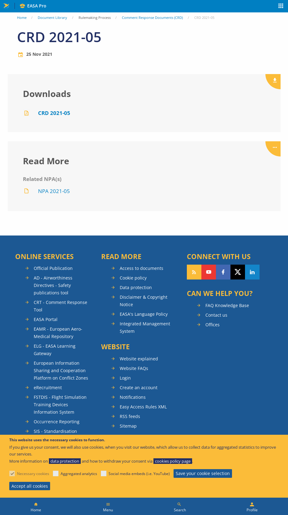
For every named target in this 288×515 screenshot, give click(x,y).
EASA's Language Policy (144, 314)
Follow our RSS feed (194, 272)
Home (22, 17)
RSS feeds (130, 416)
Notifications (133, 397)
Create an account (138, 387)
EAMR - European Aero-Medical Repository (58, 332)
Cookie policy (133, 278)
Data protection (136, 287)
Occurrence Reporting (57, 422)
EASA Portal (46, 319)
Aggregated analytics (79, 473)
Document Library (52, 17)
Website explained (139, 359)
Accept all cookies (29, 486)
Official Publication (53, 268)
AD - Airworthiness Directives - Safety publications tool (53, 285)
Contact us (216, 315)
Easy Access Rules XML (143, 407)
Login (125, 378)
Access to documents (141, 268)
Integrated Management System (145, 327)
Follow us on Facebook (223, 272)
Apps (281, 6)
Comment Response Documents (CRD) (152, 17)
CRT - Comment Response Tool (60, 306)
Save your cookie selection (203, 473)
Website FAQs (134, 368)
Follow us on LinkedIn (252, 272)
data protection (64, 461)
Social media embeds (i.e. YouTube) (139, 473)
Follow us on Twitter (237, 272)
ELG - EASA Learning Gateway (54, 349)
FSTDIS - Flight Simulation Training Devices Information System (60, 404)
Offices (212, 325)
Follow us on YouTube (208, 272)
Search (180, 510)
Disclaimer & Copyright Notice (143, 300)
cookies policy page (173, 461)
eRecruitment (48, 387)
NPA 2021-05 (54, 191)
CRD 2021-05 (54, 113)
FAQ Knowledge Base (227, 305)
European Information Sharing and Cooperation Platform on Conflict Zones (61, 370)
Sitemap (128, 426)
